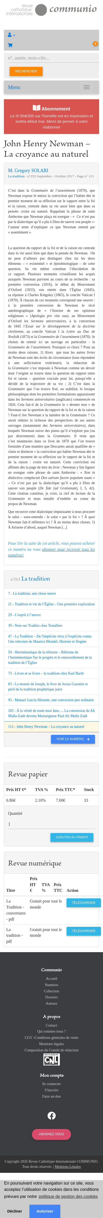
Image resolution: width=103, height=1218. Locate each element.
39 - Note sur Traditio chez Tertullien (35, 626)
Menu (14, 87)
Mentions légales (51, 1044)
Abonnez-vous (51, 1134)
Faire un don (51, 1096)
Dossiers (51, 997)
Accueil (51, 979)
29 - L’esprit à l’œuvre (24, 615)
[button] (51, 35)
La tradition (16, 176)
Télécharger (83, 903)
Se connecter (51, 1084)
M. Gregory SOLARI (28, 170)
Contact (51, 1025)
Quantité (15, 813)
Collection (51, 991)
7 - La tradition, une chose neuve (32, 593)
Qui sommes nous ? (51, 1031)
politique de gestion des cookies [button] (68, 1196)
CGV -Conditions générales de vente (51, 1038)
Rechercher (26, 71)
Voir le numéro (74, 739)
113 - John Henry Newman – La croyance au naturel (46, 727)
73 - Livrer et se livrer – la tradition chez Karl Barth (45, 673)
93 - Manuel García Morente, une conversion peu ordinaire (51, 700)
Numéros (51, 985)
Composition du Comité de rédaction (52, 1050)
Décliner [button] (14, 1211)
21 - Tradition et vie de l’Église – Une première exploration (51, 604)
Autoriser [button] (45, 1211)
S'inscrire (51, 1090)
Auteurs (51, 1003)
